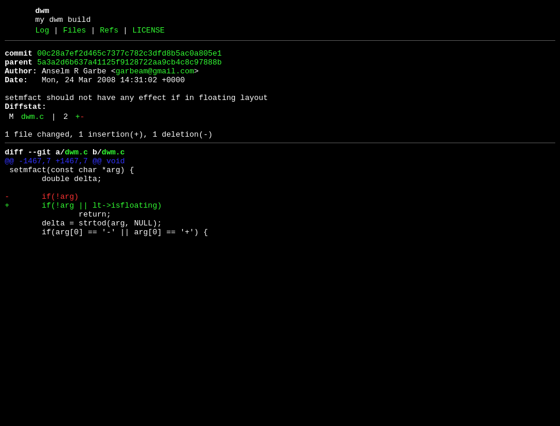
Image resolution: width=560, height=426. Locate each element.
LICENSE (148, 33)
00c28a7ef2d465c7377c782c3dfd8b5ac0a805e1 (129, 58)
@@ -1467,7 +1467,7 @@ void (65, 184)
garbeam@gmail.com (154, 80)
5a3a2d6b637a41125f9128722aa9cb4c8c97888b (129, 69)
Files (74, 33)
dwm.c (32, 134)
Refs (109, 33)
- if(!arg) (42, 226)
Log (42, 33)
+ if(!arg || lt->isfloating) (83, 237)
